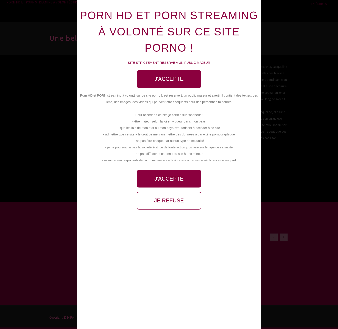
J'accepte (168, 79)
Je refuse (169, 200)
